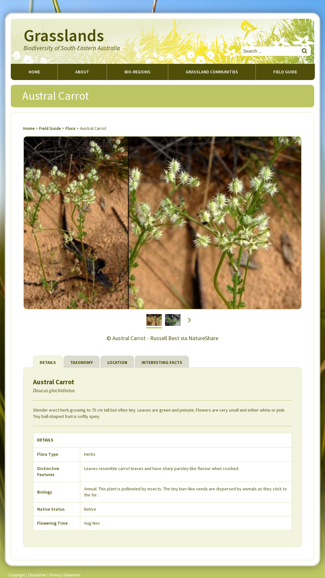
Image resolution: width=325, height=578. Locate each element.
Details (48, 362)
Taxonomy (81, 362)
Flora (70, 128)
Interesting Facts (162, 362)
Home (34, 72)
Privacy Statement (65, 575)
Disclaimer (37, 575)
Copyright (17, 575)
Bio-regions (137, 72)
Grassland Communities (212, 72)
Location (117, 362)
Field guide (285, 72)
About (82, 72)
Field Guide (50, 128)
